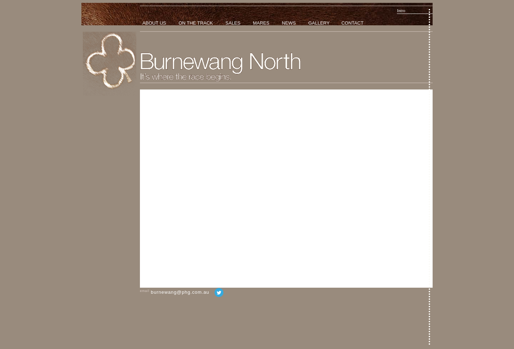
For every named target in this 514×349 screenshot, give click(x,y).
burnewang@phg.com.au (180, 292)
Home (109, 64)
